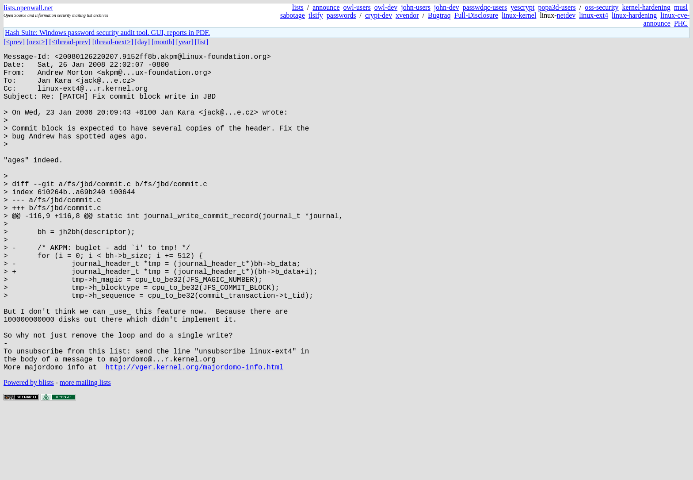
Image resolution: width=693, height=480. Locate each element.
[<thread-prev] (69, 42)
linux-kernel (519, 15)
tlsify (315, 15)
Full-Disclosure (476, 15)
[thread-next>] (112, 42)
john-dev (446, 7)
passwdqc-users (485, 7)
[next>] (37, 42)
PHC (681, 23)
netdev (566, 15)
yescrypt (522, 7)
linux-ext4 (593, 15)
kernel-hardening (646, 7)
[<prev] (14, 42)
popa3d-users (556, 7)
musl (681, 7)
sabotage (292, 15)
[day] (142, 42)
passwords (341, 15)
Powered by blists (29, 453)
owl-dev (385, 7)
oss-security (601, 7)
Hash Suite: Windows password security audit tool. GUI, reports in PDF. (107, 32)
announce (325, 7)
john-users (415, 7)
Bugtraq (439, 15)
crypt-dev (378, 15)
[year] (184, 42)
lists (298, 7)
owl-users (357, 7)
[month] (163, 42)
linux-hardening (634, 15)
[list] (201, 42)
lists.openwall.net (28, 8)
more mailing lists (85, 453)
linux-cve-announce (666, 19)
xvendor (407, 15)
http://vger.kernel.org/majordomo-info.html (194, 437)
